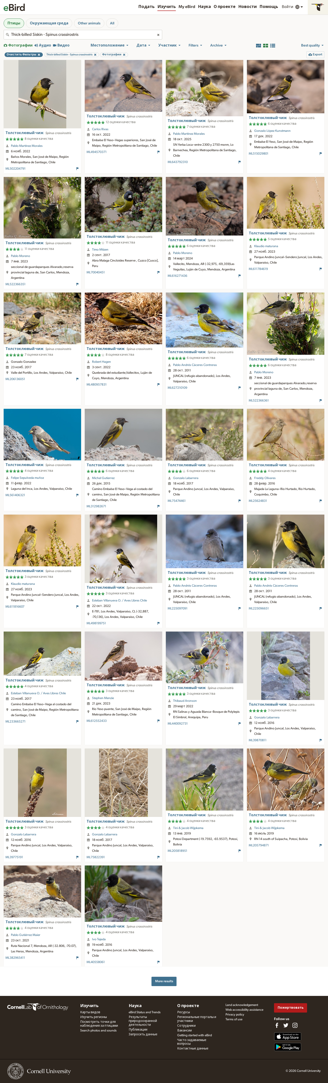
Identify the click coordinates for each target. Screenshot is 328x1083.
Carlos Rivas (100, 129)
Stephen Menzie (103, 698)
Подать (146, 7)
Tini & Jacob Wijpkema (188, 828)
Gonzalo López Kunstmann (272, 130)
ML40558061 (96, 962)
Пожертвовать (291, 1007)
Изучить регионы (93, 1017)
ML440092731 (178, 723)
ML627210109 (177, 387)
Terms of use (234, 1019)
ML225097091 (177, 608)
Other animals (89, 23)
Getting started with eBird (194, 1035)
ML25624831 (258, 501)
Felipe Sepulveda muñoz (27, 477)
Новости (247, 7)
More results (164, 981)
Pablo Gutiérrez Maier (25, 935)
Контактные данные (192, 1048)
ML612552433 (97, 721)
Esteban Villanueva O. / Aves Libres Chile (119, 600)
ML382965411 (15, 957)
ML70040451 (96, 272)
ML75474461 (177, 501)
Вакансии (184, 1030)
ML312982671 (96, 506)
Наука (204, 7)
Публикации (138, 1029)
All (112, 23)
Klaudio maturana (266, 246)
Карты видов (90, 1012)
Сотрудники (186, 1025)
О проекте (225, 7)
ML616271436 (177, 275)
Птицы (14, 23)
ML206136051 (15, 379)
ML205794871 (259, 845)
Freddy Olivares (265, 478)
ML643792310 (178, 162)
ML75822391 (96, 857)
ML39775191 (14, 857)
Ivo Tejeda (99, 939)
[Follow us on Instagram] (295, 1025)
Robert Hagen (101, 361)
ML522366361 (259, 400)
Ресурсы (183, 1012)
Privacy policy (235, 1014)
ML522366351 (15, 284)
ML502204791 (15, 168)
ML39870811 (257, 740)
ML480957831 (97, 384)
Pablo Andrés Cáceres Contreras (195, 365)
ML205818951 (177, 850)
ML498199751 (96, 623)
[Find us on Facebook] (276, 1025)
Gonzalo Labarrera (185, 478)
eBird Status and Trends (145, 1012)
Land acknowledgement (242, 1005)
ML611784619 (258, 269)
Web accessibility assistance (244, 1009)
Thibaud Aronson (185, 700)
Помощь (268, 7)
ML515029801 (258, 153)
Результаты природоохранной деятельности (143, 1021)
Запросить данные (143, 1034)
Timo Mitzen (100, 249)
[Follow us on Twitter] (286, 1025)
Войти (287, 7)
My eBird (187, 7)
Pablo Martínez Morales (27, 146)
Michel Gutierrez (103, 478)
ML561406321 (15, 495)
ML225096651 (259, 608)
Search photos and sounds (98, 1030)
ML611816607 (14, 606)
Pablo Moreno (20, 256)
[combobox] (83, 34)
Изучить (166, 7)
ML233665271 (15, 721)
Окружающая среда (49, 23)
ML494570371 (97, 152)
